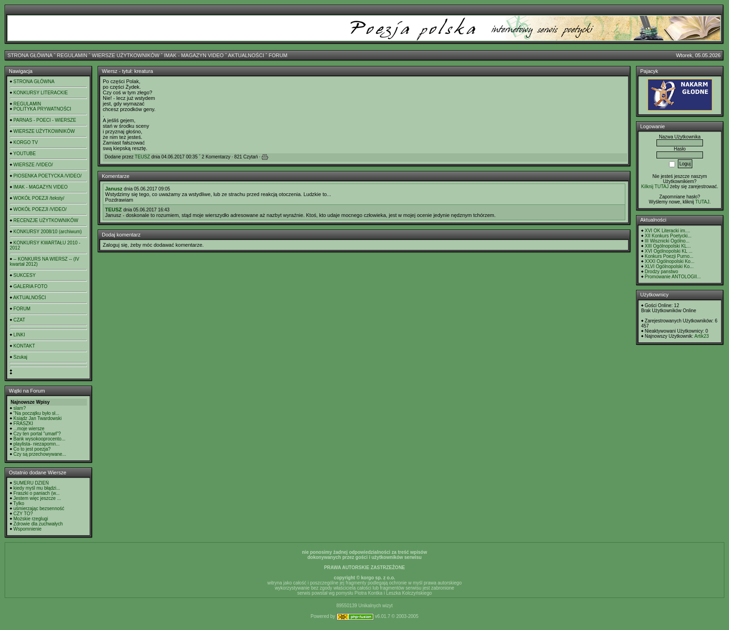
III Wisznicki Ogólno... (667, 240)
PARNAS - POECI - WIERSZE (44, 120)
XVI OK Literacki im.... (667, 230)
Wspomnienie (27, 529)
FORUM (278, 55)
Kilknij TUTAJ (655, 186)
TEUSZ (142, 156)
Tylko (18, 503)
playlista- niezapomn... (36, 443)
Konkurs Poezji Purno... (669, 256)
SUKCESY (24, 275)
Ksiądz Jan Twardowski (37, 418)
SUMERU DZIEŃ (31, 483)
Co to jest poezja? (32, 449)
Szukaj (20, 357)
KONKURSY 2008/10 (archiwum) (47, 231)
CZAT (19, 319)
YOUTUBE (24, 153)
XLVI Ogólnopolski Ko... (669, 266)
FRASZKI (23, 423)
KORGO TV (25, 142)
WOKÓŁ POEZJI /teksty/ (38, 198)
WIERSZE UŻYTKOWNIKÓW (125, 55)
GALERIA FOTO (30, 286)
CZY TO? (23, 513)
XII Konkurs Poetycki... (668, 235)
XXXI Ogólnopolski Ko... (670, 261)
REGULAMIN (72, 55)
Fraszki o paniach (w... (36, 493)
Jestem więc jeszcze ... (37, 498)
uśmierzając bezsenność (39, 508)
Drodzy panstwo (661, 271)
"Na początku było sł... (36, 413)
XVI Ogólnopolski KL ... (668, 251)
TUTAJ (702, 201)
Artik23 (701, 336)
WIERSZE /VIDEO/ (33, 164)
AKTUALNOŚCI (246, 55)
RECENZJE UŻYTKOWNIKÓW (45, 220)
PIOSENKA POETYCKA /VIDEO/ (47, 175)
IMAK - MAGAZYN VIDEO (194, 55)
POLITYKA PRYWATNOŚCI (42, 109)
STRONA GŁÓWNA (30, 55)
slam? (19, 408)
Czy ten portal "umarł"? (37, 433)
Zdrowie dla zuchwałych (38, 523)
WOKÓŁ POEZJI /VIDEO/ (39, 209)
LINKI (19, 334)
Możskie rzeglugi (30, 518)
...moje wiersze (29, 428)
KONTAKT (24, 345)
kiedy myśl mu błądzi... (36, 488)
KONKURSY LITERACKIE (40, 92)
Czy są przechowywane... (39, 454)
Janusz (113, 188)
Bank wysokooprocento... (39, 438)
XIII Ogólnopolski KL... (668, 246)
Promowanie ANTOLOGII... (673, 276)
